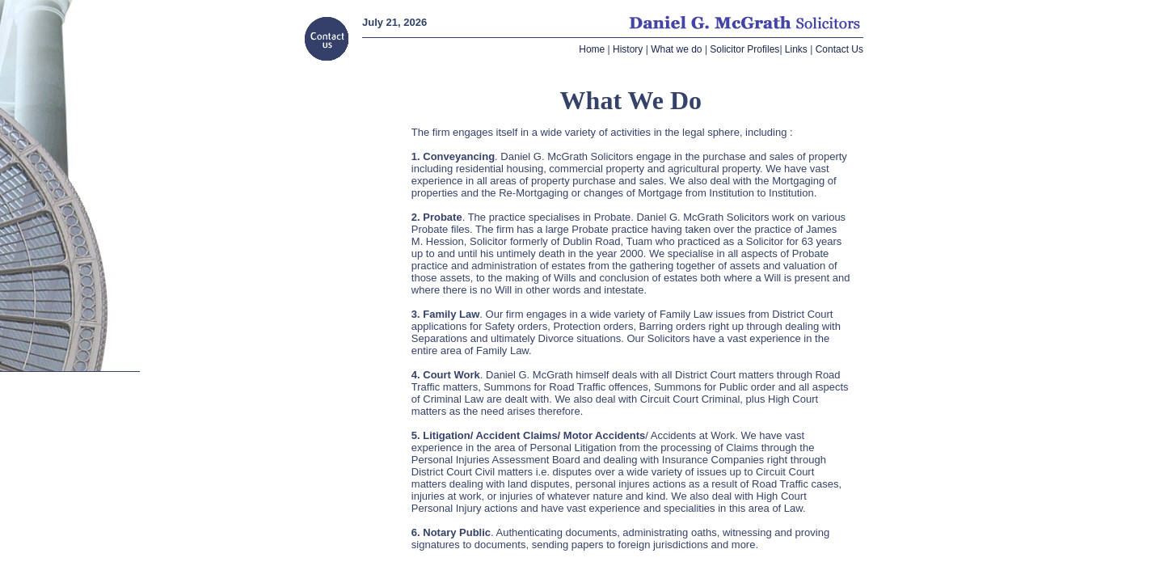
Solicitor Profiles (744, 49)
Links (796, 49)
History (628, 49)
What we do (676, 49)
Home (592, 49)
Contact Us (839, 49)
